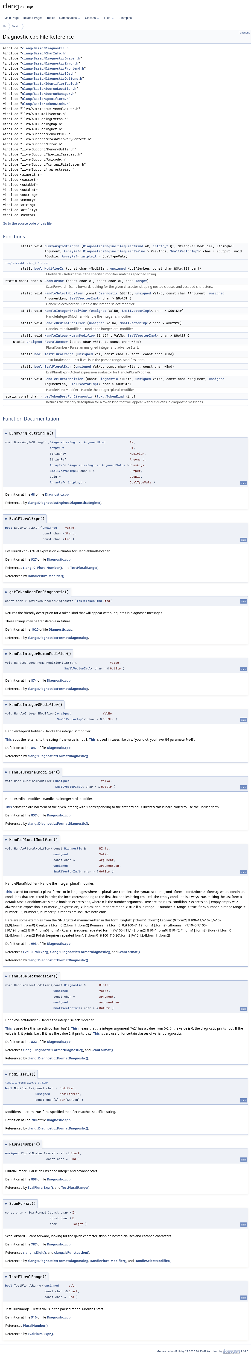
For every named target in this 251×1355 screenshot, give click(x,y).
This (8, 739)
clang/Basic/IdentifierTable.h (50, 84)
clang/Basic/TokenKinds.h (45, 104)
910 (34, 1317)
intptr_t (160, 246)
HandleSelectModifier (63, 293)
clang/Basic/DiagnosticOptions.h (52, 78)
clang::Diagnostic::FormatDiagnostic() (58, 637)
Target (141, 281)
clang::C (29, 567)
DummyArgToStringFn (61, 246)
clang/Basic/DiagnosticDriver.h (51, 58)
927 (34, 559)
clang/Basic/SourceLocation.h (49, 89)
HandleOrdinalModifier (64, 323)
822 (34, 1041)
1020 (34, 629)
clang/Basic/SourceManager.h (48, 94)
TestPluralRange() (84, 567)
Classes (92, 18)
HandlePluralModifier (63, 379)
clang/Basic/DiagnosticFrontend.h (53, 68)
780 (34, 1120)
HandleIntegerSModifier (65, 311)
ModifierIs (54, 268)
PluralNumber (56, 342)
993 (34, 943)
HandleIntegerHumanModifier (69, 335)
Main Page (11, 18)
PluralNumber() (49, 567)
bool (38, 268)
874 (34, 680)
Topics (51, 18)
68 (33, 494)
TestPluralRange (58, 354)
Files (109, 18)
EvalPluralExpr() (35, 952)
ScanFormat (54, 281)
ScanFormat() (129, 952)
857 (34, 815)
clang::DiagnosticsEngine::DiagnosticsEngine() (64, 502)
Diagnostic (108, 293)
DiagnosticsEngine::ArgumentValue (114, 251)
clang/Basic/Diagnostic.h (45, 48)
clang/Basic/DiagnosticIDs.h (48, 73)
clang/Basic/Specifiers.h (45, 99)
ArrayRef (71, 251)
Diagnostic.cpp (57, 494)
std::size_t (27, 263)
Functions (244, 32)
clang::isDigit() (34, 1252)
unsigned (118, 268)
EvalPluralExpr (58, 366)
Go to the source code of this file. (28, 223)
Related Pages (32, 18)
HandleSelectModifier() (153, 1261)
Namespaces (69, 18)
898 (34, 1179)
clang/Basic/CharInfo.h (43, 53)
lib (4, 26)
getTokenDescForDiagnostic (68, 396)
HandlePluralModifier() (46, 576)
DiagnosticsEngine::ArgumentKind (113, 246)
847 (34, 747)
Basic (15, 26)
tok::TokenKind (110, 396)
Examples (125, 18)
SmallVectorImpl (184, 251)
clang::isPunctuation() (71, 1252)
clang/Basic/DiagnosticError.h (50, 63)
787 (34, 1244)
